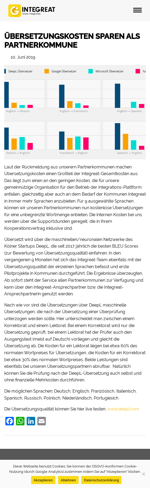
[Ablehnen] (143, 474)
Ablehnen (68, 480)
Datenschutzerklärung (101, 480)
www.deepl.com (123, 409)
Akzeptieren (43, 480)
